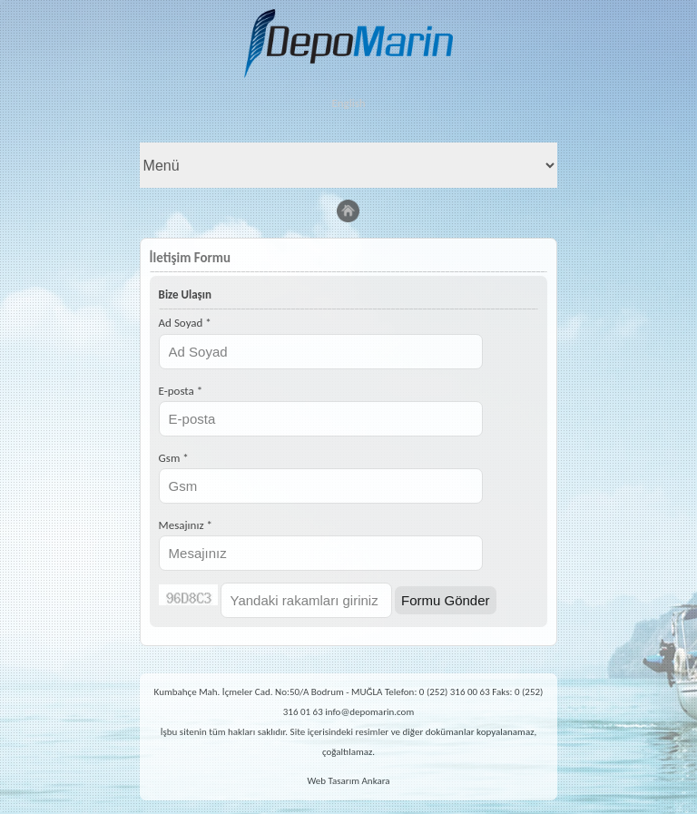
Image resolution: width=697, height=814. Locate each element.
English (348, 103)
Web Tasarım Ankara (348, 781)
